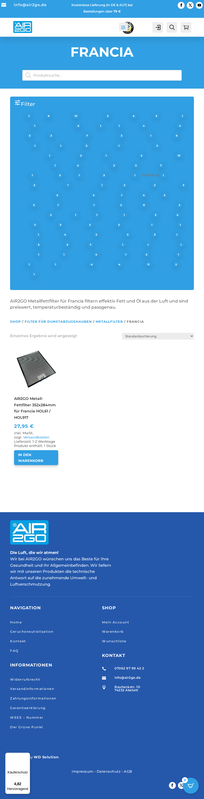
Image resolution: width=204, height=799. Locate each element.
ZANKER (107, 264)
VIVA (138, 254)
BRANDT (23, 145)
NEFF (168, 214)
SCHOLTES (24, 244)
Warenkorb (113, 632)
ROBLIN (54, 234)
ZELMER (164, 264)
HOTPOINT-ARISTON (34, 194)
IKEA (156, 194)
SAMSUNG (114, 234)
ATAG (91, 125)
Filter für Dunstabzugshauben (58, 322)
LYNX (88, 214)
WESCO (44, 264)
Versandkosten (36, 437)
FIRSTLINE (122, 175)
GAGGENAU (87, 185)
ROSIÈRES (83, 234)
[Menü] (27, 756)
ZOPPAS (22, 274)
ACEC (20, 115)
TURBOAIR (81, 254)
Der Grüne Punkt (26, 727)
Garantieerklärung (28, 708)
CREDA (95, 155)
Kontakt (18, 641)
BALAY (133, 125)
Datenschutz (109, 771)
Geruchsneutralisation (32, 632)
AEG (40, 115)
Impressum (83, 771)
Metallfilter (109, 322)
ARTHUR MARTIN (58, 125)
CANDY (75, 145)
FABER (150, 165)
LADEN (65, 214)
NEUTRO (22, 224)
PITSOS (49, 224)
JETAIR (48, 204)
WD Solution (46, 757)
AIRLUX (122, 115)
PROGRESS (137, 224)
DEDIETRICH (125, 155)
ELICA (68, 165)
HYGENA (109, 194)
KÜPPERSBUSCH (30, 214)
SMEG (81, 244)
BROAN (50, 145)
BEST (42, 135)
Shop (15, 322)
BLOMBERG (106, 135)
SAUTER (143, 234)
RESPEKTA (24, 234)
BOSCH (165, 135)
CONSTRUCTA (140, 145)
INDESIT (22, 204)
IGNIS (134, 194)
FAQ (14, 651)
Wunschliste (114, 641)
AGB (128, 771)
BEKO (20, 135)
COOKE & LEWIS (30, 155)
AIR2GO (64, 115)
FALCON (48, 175)
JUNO (135, 204)
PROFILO (106, 224)
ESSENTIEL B (97, 165)
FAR (71, 175)
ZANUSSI (136, 264)
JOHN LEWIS (78, 204)
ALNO (147, 115)
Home (16, 622)
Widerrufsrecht (25, 679)
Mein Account (115, 622)
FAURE (94, 175)
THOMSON (24, 254)
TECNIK (137, 244)
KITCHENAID (163, 204)
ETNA (127, 165)
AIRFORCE (94, 115)
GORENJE (141, 185)
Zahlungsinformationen (33, 698)
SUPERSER (109, 244)
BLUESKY (138, 135)
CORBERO (67, 155)
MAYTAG (112, 214)
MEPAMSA (142, 214)
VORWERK (164, 254)
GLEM (115, 185)
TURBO (53, 254)
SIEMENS (55, 244)
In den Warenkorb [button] (30, 458)
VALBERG (113, 254)
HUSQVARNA (77, 194)
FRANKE (22, 185)
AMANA (171, 115)
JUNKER (109, 204)
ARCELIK (22, 125)
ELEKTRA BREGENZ (33, 165)
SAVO (168, 234)
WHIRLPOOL (75, 264)
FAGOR (21, 175)
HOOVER (171, 185)
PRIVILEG (77, 224)
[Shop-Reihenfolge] (158, 336)
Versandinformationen (32, 689)
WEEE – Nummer (27, 717)
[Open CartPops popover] (191, 786)
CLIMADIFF (105, 145)
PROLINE (168, 224)
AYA (112, 125)
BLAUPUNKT (70, 135)
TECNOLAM (166, 244)
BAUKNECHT (163, 125)
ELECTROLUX (162, 155)
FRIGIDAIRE (53, 185)
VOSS (20, 264)
